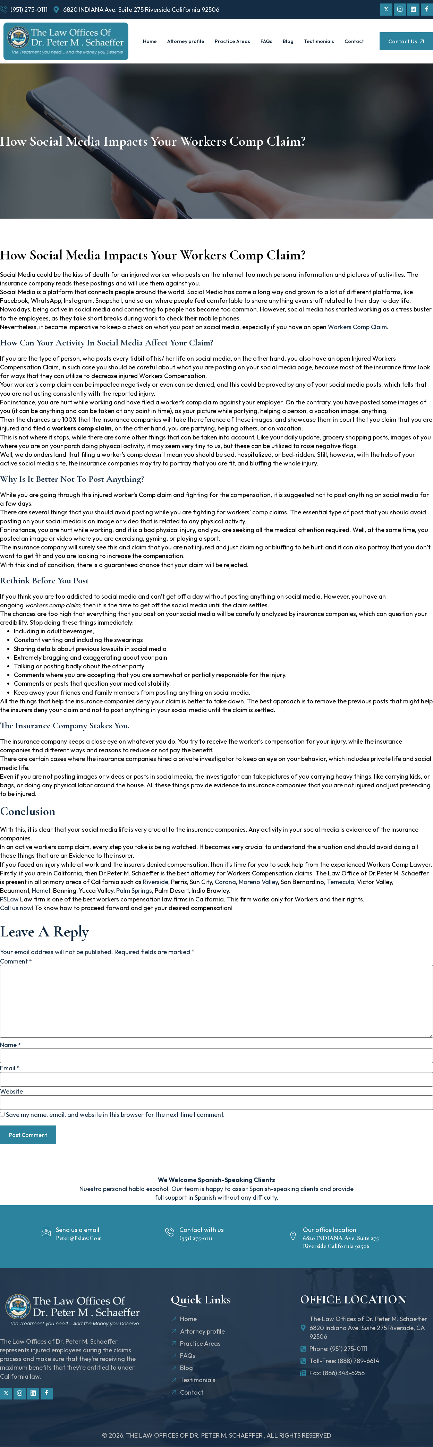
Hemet (41, 890)
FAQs (283, 33)
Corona (225, 882)
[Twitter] (386, 9)
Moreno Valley (258, 882)
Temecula (340, 882)
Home (162, 33)
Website (11, 1091)
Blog (305, 33)
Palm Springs (134, 890)
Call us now (16, 908)
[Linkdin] (413, 9)
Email (10, 1068)
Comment (16, 961)
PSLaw (10, 899)
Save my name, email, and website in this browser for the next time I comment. (115, 1115)
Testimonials (336, 33)
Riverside (155, 882)
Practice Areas (247, 33)
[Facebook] (427, 9)
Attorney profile (199, 33)
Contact (253, 49)
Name (10, 1045)
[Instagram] (400, 9)
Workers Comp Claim (357, 327)
